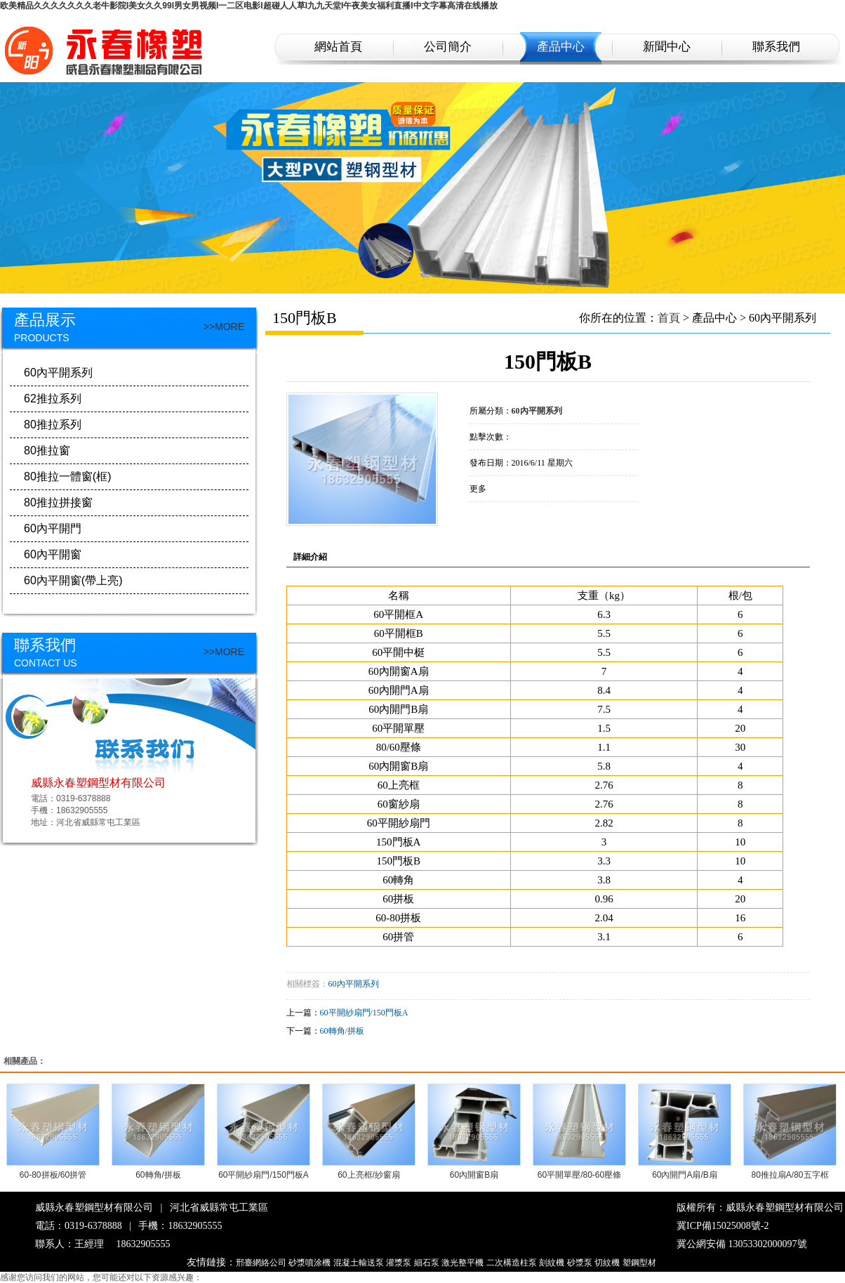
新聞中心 (667, 46)
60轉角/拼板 (342, 1031)
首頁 (669, 318)
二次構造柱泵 (511, 1263)
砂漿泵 (579, 1263)
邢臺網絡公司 (261, 1263)
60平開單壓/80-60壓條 (579, 1175)
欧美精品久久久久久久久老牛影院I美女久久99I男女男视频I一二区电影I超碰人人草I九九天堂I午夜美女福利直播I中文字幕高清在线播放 (249, 6)
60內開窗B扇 (474, 1175)
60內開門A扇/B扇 (684, 1175)
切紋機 (607, 1263)
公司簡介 (448, 46)
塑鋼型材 (639, 1263)
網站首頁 (338, 46)
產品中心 (561, 46)
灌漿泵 (398, 1263)
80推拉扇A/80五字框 (789, 1175)
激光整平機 (462, 1263)
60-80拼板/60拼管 (53, 1175)
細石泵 (426, 1263)
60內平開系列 (353, 984)
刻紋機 (551, 1263)
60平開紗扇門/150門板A (364, 1013)
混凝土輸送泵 (358, 1263)
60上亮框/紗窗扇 (369, 1175)
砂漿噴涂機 (309, 1263)
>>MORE (224, 326)
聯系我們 (776, 46)
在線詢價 (509, 521)
